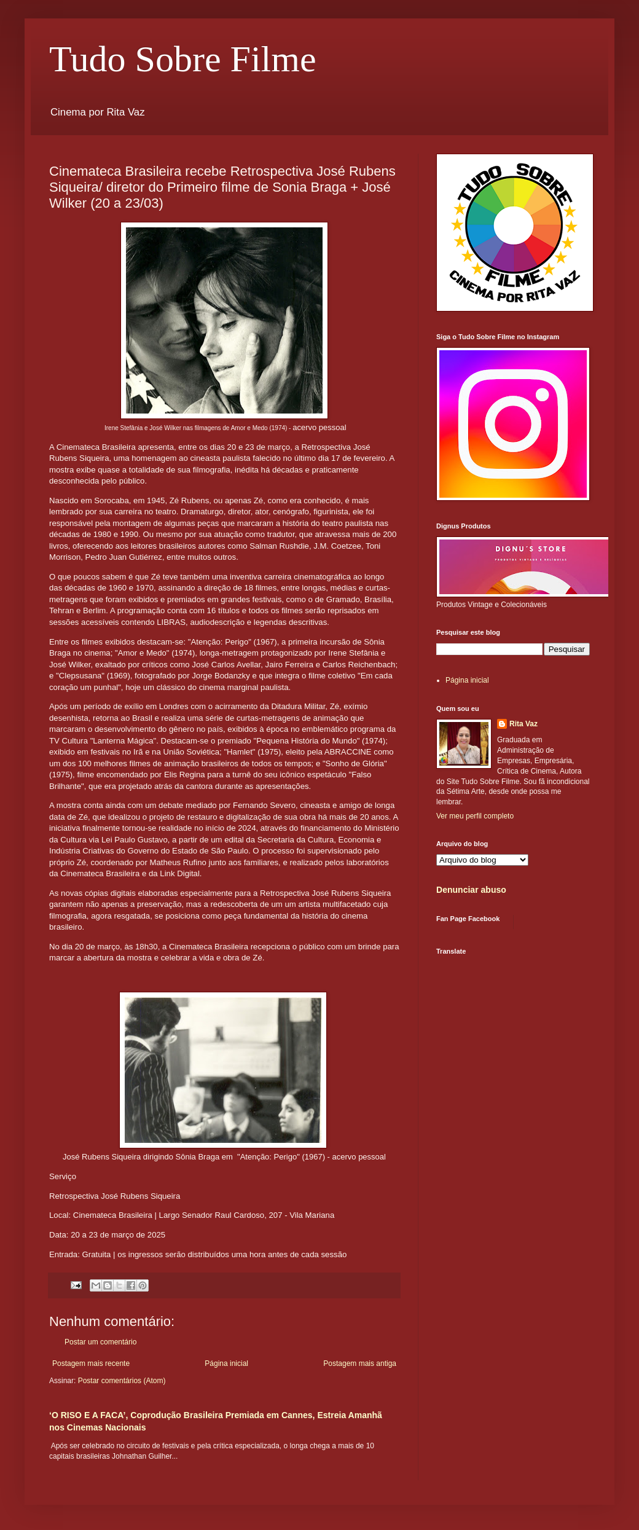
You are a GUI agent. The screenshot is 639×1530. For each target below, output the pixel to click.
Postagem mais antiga (359, 1363)
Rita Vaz (523, 724)
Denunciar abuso (471, 890)
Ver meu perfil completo (475, 816)
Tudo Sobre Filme (182, 59)
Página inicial (226, 1363)
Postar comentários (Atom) (122, 1380)
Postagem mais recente (91, 1363)
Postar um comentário (100, 1342)
